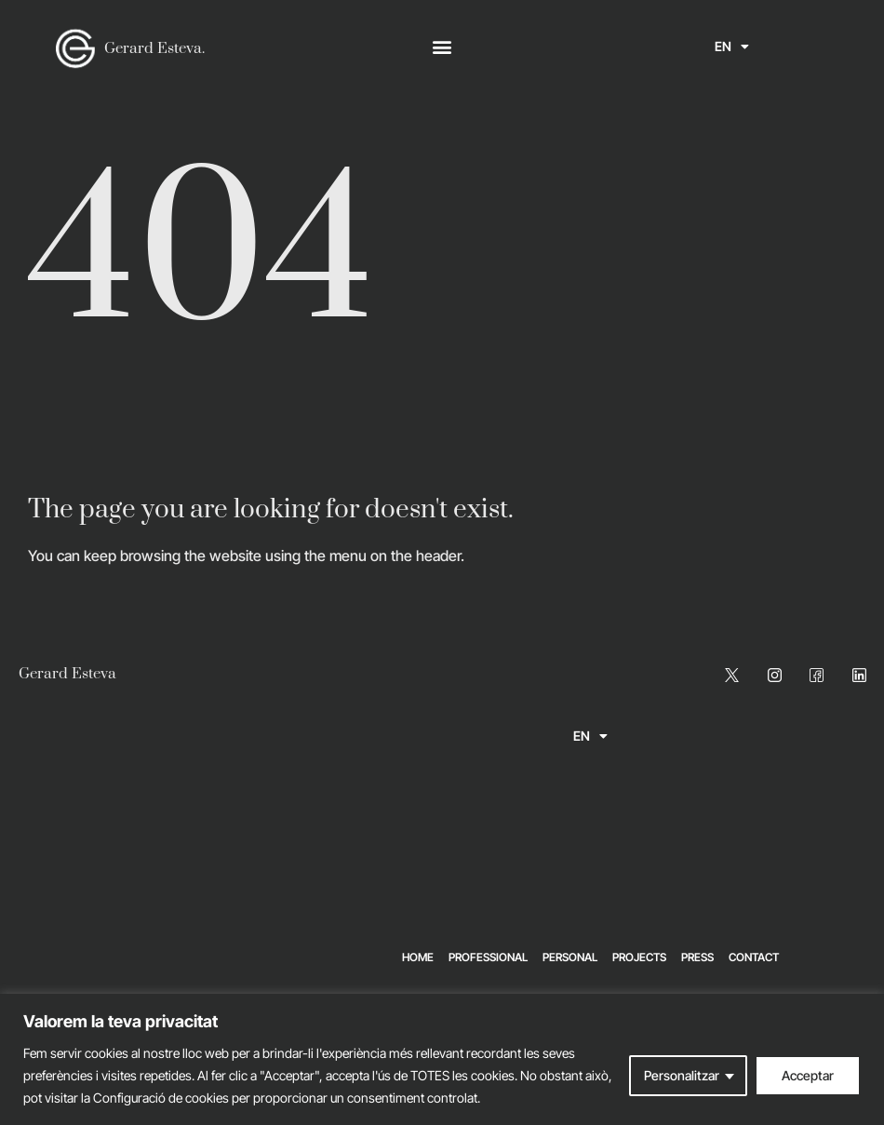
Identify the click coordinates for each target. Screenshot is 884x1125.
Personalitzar (681, 1075)
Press (697, 957)
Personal (569, 957)
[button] (442, 47)
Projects (639, 957)
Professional (488, 957)
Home (418, 957)
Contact (754, 957)
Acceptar (808, 1075)
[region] (442, 1059)
